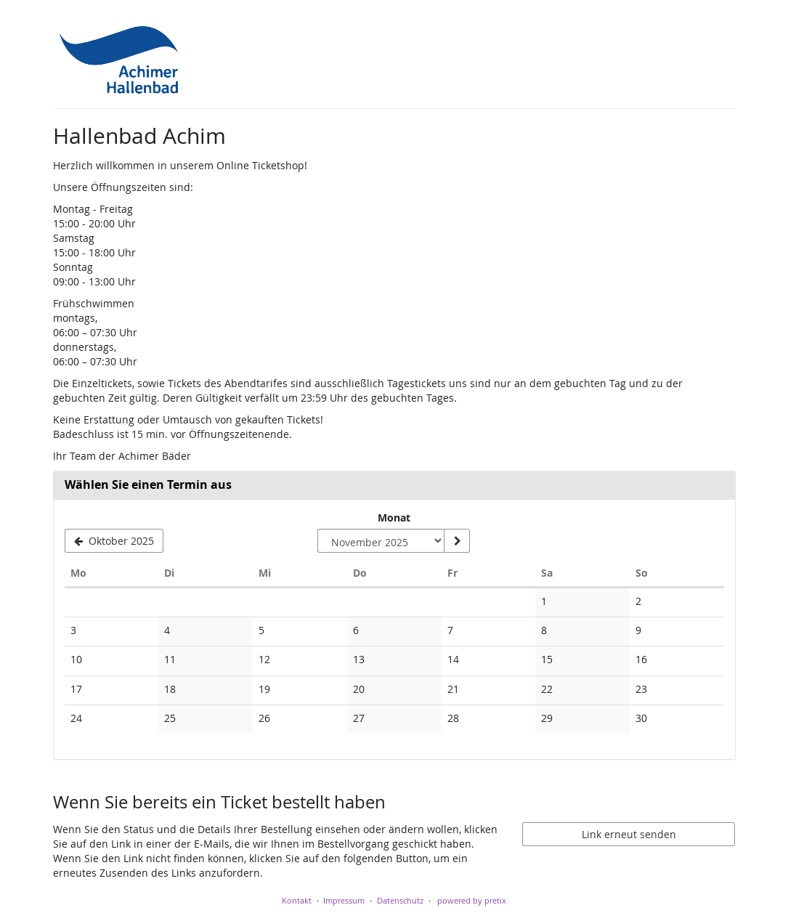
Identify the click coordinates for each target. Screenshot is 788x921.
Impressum (344, 900)
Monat (394, 517)
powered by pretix (471, 900)
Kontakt (297, 900)
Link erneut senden (629, 834)
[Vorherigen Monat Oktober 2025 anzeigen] (114, 541)
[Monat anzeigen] (457, 541)
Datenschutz (400, 900)
